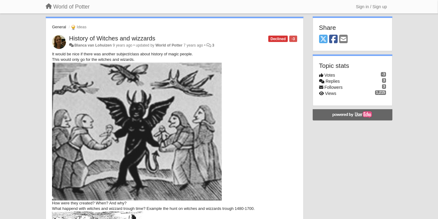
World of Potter (168, 45)
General (59, 27)
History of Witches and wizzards (112, 38)
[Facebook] (333, 39)
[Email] (343, 39)
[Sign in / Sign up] (371, 7)
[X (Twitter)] (323, 39)
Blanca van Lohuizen (93, 45)
